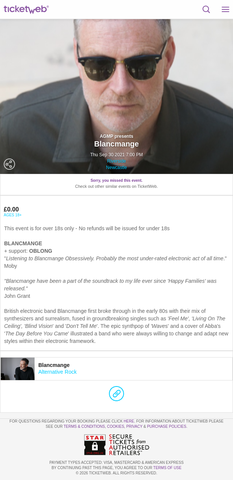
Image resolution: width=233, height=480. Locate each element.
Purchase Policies (166, 426)
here (129, 421)
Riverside (116, 161)
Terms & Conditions (84, 426)
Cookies (115, 426)
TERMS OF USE (167, 468)
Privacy (134, 426)
